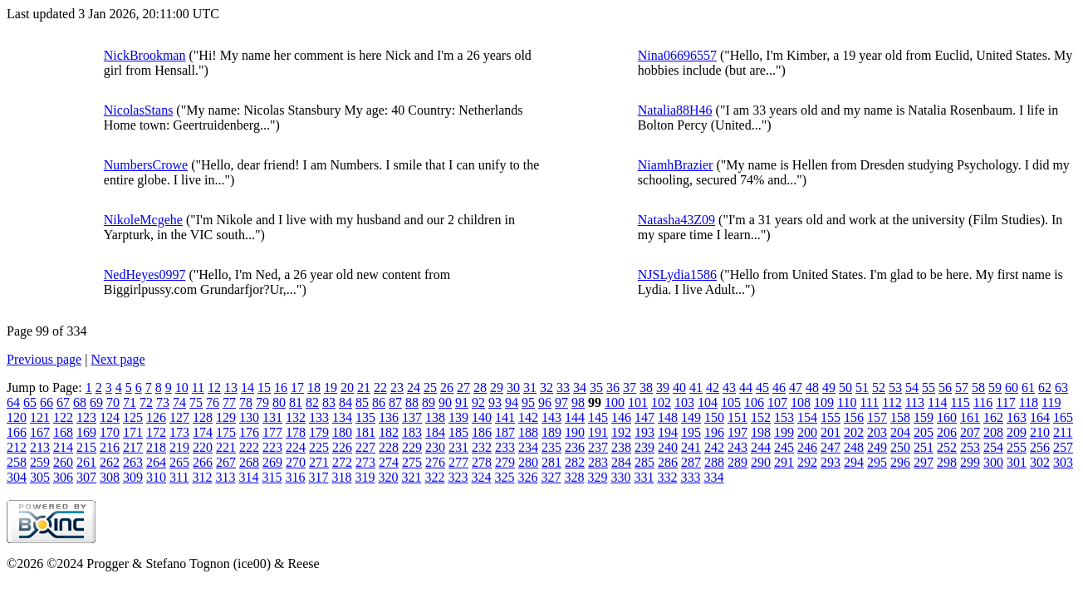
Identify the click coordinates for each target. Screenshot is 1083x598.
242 (714, 447)
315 (272, 477)
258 (17, 462)
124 (110, 417)
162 (993, 417)
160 (947, 417)
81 (295, 402)
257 (1063, 447)
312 (202, 477)
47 (795, 387)
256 (1040, 447)
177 (272, 432)
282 (575, 462)
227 (365, 447)
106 (754, 402)
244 (761, 447)
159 (924, 417)
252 (947, 447)
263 (133, 462)
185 (458, 432)
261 (86, 462)
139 (458, 417)
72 (146, 402)
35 (596, 387)
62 (1044, 387)
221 (226, 447)
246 (807, 447)
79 (262, 402)
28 (480, 387)
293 (830, 462)
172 (156, 432)
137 (412, 417)
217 (133, 447)
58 (978, 387)
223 (272, 447)
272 (342, 462)
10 (182, 387)
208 (993, 432)
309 (133, 477)
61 (1028, 387)
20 (347, 387)
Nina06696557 (677, 55)
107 (777, 402)
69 (96, 402)
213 (40, 447)
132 (296, 417)
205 (924, 432)
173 (179, 432)
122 (63, 417)
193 (644, 432)
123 (86, 417)
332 (667, 477)
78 (245, 402)
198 (761, 432)
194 (668, 432)
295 (877, 462)
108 (801, 402)
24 (413, 387)
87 (395, 402)
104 (708, 402)
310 (156, 477)
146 (621, 417)
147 (644, 417)
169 (86, 432)
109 (824, 402)
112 (891, 402)
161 (970, 417)
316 (295, 477)
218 (156, 447)
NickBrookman (145, 55)
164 (1040, 417)
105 (731, 402)
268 (249, 462)
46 (779, 387)
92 (478, 402)
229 (412, 447)
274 (389, 462)
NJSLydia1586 (677, 274)
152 (761, 417)
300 (993, 462)
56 (945, 387)
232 (482, 447)
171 (133, 432)
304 (17, 477)
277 (458, 462)
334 (713, 477)
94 (511, 402)
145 (598, 417)
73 (162, 402)
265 (179, 462)
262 (110, 462)
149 (691, 417)
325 (504, 477)
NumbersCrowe (146, 165)
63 (1061, 387)
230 (435, 447)
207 (970, 432)
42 (712, 387)
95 (528, 402)
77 (229, 402)
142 (528, 417)
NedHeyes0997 (145, 274)
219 (179, 447)
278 (482, 462)
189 (551, 432)
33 (563, 387)
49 (829, 387)
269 (272, 462)
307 (86, 477)
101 (638, 402)
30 (513, 387)
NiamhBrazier (675, 165)
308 (110, 477)
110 (846, 402)
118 (1028, 402)
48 (812, 387)
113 (914, 402)
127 (179, 417)
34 (579, 387)
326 (527, 477)
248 (854, 447)
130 (249, 417)
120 (17, 417)
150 (714, 417)
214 (63, 447)
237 (598, 447)
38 (646, 387)
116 (982, 402)
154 (807, 417)
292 (807, 462)
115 (959, 402)
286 (668, 462)
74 (179, 402)
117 (1005, 402)
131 (272, 417)
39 (662, 387)
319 (365, 477)
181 (365, 432)
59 (995, 387)
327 (551, 477)
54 (912, 387)
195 (691, 432)
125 (133, 417)
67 (63, 402)
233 (505, 447)
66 (46, 402)
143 (551, 417)
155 (830, 417)
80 (279, 402)
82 (312, 402)
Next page (118, 359)
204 (900, 432)
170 (110, 432)
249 (877, 447)
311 (179, 477)
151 (737, 417)
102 (661, 402)
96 (544, 402)
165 (1063, 417)
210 (1040, 432)
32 (546, 387)
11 (198, 387)
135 (365, 417)
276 (435, 462)
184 (435, 432)
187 (505, 432)
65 (30, 402)
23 (397, 387)
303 (1063, 462)
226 (342, 447)
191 (598, 432)
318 (341, 477)
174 (203, 432)
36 (613, 387)
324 (481, 477)
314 (248, 477)
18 (314, 387)
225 (319, 447)
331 (644, 477)
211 (1062, 432)
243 (737, 447)
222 (249, 447)
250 (900, 447)
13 (231, 387)
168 (63, 432)
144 (575, 417)
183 (412, 432)
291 (784, 462)
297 (924, 462)
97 (561, 402)
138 (435, 417)
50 (845, 387)
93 (495, 402)
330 (620, 477)
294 (854, 462)
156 (854, 417)
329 (597, 477)
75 (196, 402)
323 (458, 477)
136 (389, 417)
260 (63, 462)
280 (528, 462)
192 (621, 432)
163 (1017, 417)
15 (264, 387)
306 (63, 477)
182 (389, 432)
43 (729, 387)
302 (1040, 462)
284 (621, 462)
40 (679, 387)
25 (430, 387)
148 (668, 417)
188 (528, 432)
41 (696, 387)
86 (378, 402)
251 (924, 447)
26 (446, 387)
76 (212, 402)
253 (970, 447)
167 (40, 432)
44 (745, 387)
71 (129, 402)
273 (365, 462)
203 (877, 432)
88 (412, 402)
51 (862, 387)
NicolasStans (139, 110)
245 (784, 447)
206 (947, 432)
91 (461, 402)
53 (895, 387)
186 (482, 432)
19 (330, 387)
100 (615, 402)
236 (575, 447)
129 (226, 417)
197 (737, 432)
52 (878, 387)
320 (388, 477)
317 (318, 477)
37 (629, 387)
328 (574, 477)
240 (668, 447)
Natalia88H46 (675, 110)
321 (411, 477)
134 (342, 417)
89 (428, 402)
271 (319, 462)
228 (389, 447)
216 (110, 447)
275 (412, 462)
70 (113, 402)
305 (40, 477)
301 (1017, 462)
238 (621, 447)
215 (86, 447)
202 (854, 432)
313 (225, 477)
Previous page (44, 359)
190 (575, 432)
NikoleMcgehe (143, 220)
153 (784, 417)
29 (496, 387)
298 (947, 462)
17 (297, 387)
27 (463, 387)
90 (445, 402)
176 (249, 432)
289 (737, 462)
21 (363, 387)
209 (1017, 432)
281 (551, 462)
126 (156, 417)
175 (226, 432)
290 (761, 462)
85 (362, 402)
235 (551, 447)
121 (40, 417)
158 (900, 417)
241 (691, 447)
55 (928, 387)
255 (1017, 447)
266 (203, 462)
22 (380, 387)
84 (345, 402)
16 (280, 387)
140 (482, 417)
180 (342, 432)
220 (203, 447)
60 (1011, 387)
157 (877, 417)
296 (900, 462)
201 (830, 432)
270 (296, 462)
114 (937, 402)
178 (296, 432)
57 (961, 387)
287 (691, 462)
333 (690, 477)
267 (226, 462)
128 (203, 417)
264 (156, 462)
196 (714, 432)
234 (528, 447)
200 (807, 432)
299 (970, 462)
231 (458, 447)
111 (869, 402)
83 (329, 402)
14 (247, 387)
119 (1051, 402)
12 (214, 387)
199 (784, 432)
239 (644, 447)
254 (993, 447)
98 (578, 402)
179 (319, 432)
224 (296, 447)
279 (505, 462)
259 (40, 462)
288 (714, 462)
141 (505, 417)
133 (319, 417)
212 (17, 447)
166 (17, 432)
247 (830, 447)
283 (598, 462)
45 (762, 387)
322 (434, 477)
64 (13, 402)
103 (684, 402)
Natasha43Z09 (676, 220)
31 (530, 387)
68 (79, 402)
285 (644, 462)
